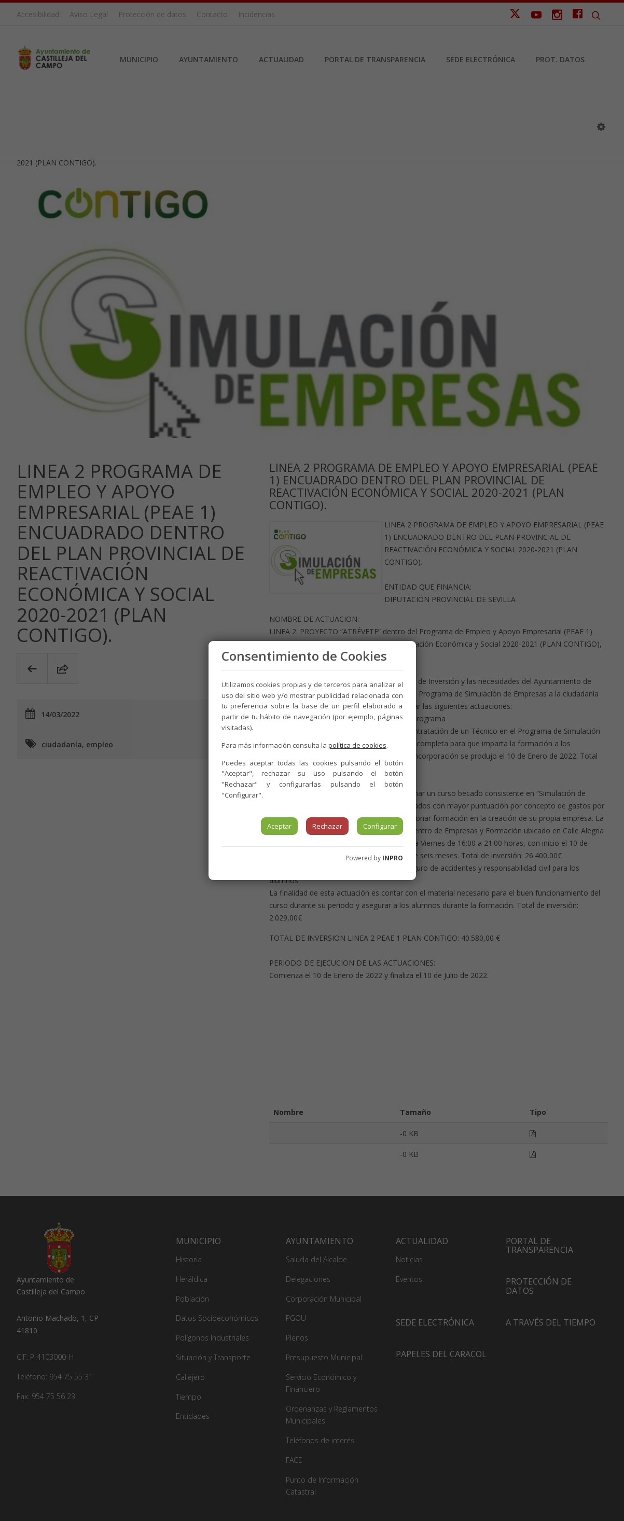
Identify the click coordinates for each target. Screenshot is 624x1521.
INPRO (392, 858)
